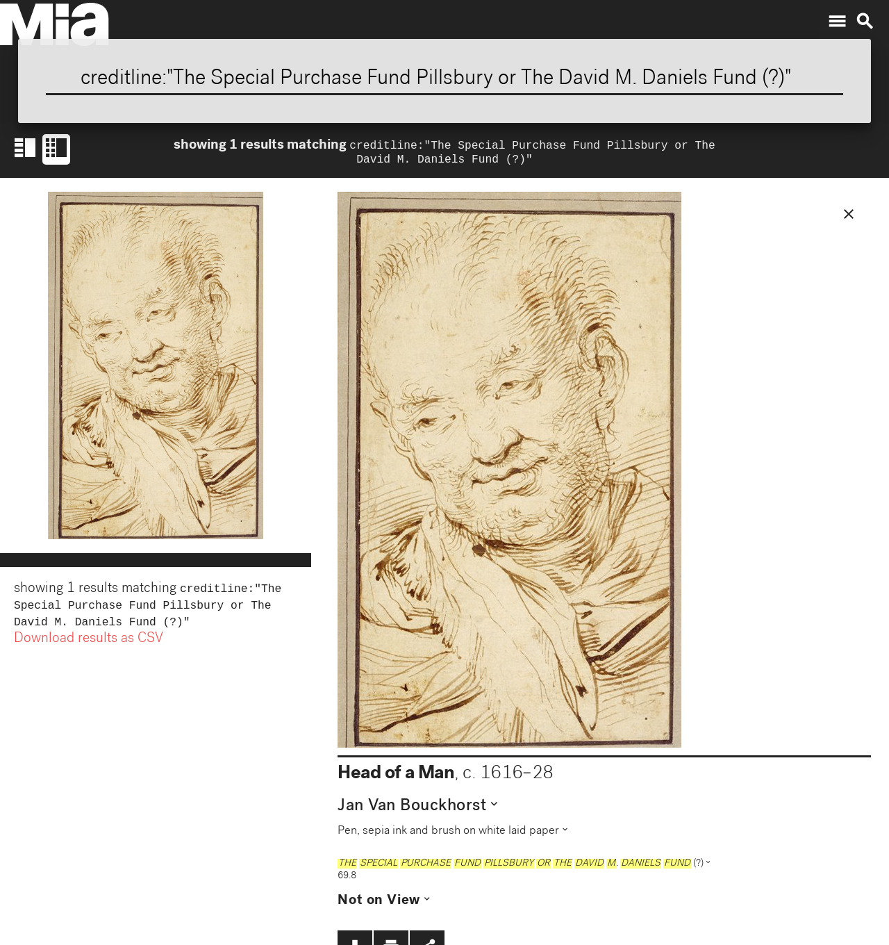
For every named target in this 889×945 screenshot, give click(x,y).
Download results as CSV (88, 646)
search (864, 21)
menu (836, 21)
